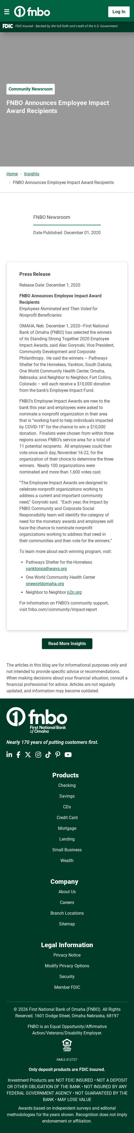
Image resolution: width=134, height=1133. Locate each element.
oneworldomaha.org (45, 583)
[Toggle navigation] (7, 12)
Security (67, 976)
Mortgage (67, 828)
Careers (67, 902)
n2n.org (74, 592)
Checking (67, 785)
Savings (67, 796)
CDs (67, 806)
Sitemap (67, 923)
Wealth (67, 860)
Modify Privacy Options (67, 965)
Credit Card (67, 817)
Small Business (67, 849)
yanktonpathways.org (46, 568)
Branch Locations (67, 913)
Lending (67, 839)
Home (12, 173)
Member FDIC (67, 987)
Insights (31, 173)
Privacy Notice (67, 955)
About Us (67, 891)
